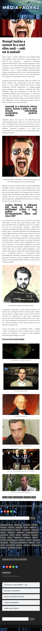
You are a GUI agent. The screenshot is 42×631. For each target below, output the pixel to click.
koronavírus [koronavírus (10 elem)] (26, 529)
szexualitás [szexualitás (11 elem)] (22, 540)
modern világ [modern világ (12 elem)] (4, 535)
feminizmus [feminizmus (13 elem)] (19, 527)
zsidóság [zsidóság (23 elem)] (3, 547)
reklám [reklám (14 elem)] (34, 537)
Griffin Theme (28, 626)
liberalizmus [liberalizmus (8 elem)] (35, 529)
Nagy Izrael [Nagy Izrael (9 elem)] (35, 535)
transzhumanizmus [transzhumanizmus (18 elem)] (22, 542)
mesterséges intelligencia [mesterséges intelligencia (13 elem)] (32, 532)
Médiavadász (21, 626)
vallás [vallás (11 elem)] (3, 545)
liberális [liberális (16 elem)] (3, 532)
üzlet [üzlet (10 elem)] (19, 547)
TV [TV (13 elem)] (38, 542)
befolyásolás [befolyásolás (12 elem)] (18, 524)
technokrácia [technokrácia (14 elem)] (4, 542)
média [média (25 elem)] (18, 535)
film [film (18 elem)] (26, 527)
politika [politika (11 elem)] (10, 537)
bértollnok (5, 497)
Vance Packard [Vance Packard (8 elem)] (11, 545)
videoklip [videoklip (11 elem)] (19, 545)
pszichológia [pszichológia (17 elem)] (27, 537)
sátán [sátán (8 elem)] (29, 540)
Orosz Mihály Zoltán (18, 497)
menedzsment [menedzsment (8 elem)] (20, 532)
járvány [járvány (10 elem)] (18, 529)
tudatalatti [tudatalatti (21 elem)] (32, 542)
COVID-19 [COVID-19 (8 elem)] (34, 524)
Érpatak (10, 497)
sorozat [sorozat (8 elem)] (3, 540)
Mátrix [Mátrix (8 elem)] (12, 535)
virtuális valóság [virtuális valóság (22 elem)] (36, 545)
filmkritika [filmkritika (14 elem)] (33, 527)
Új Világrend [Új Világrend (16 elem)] (11, 547)
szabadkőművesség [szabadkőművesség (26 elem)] (12, 540)
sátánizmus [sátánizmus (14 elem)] (36, 540)
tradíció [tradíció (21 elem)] (12, 542)
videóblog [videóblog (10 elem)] (27, 545)
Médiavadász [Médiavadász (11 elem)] (26, 535)
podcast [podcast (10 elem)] (3, 537)
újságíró (33, 497)
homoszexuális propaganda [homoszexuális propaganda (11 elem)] (7, 529)
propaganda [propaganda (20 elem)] (18, 537)
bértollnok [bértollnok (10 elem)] (26, 524)
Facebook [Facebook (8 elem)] (11, 527)
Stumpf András (27, 497)
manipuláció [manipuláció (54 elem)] (11, 532)
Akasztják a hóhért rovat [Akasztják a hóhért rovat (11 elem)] (7, 524)
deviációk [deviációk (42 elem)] (4, 527)
